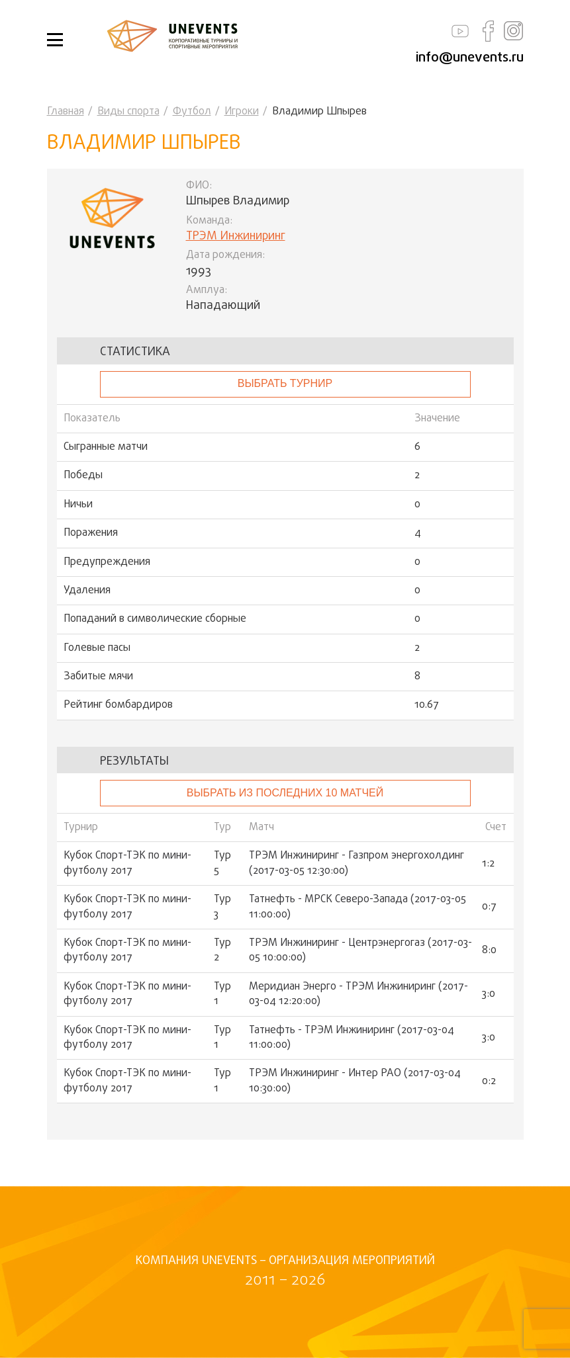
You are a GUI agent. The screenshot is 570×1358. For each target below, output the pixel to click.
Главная (65, 112)
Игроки (241, 112)
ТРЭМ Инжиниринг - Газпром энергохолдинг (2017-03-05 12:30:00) (356, 863)
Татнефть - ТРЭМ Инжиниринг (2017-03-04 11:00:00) (351, 1038)
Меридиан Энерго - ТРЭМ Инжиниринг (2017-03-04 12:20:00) (358, 994)
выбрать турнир (285, 383)
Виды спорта (128, 112)
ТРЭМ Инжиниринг (235, 236)
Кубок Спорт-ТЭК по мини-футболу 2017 (127, 863)
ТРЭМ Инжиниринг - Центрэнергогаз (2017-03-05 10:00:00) (360, 951)
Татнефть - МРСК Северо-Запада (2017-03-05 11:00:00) (357, 907)
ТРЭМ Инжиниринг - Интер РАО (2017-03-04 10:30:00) (355, 1081)
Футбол (192, 112)
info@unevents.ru (470, 58)
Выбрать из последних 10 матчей (285, 792)
